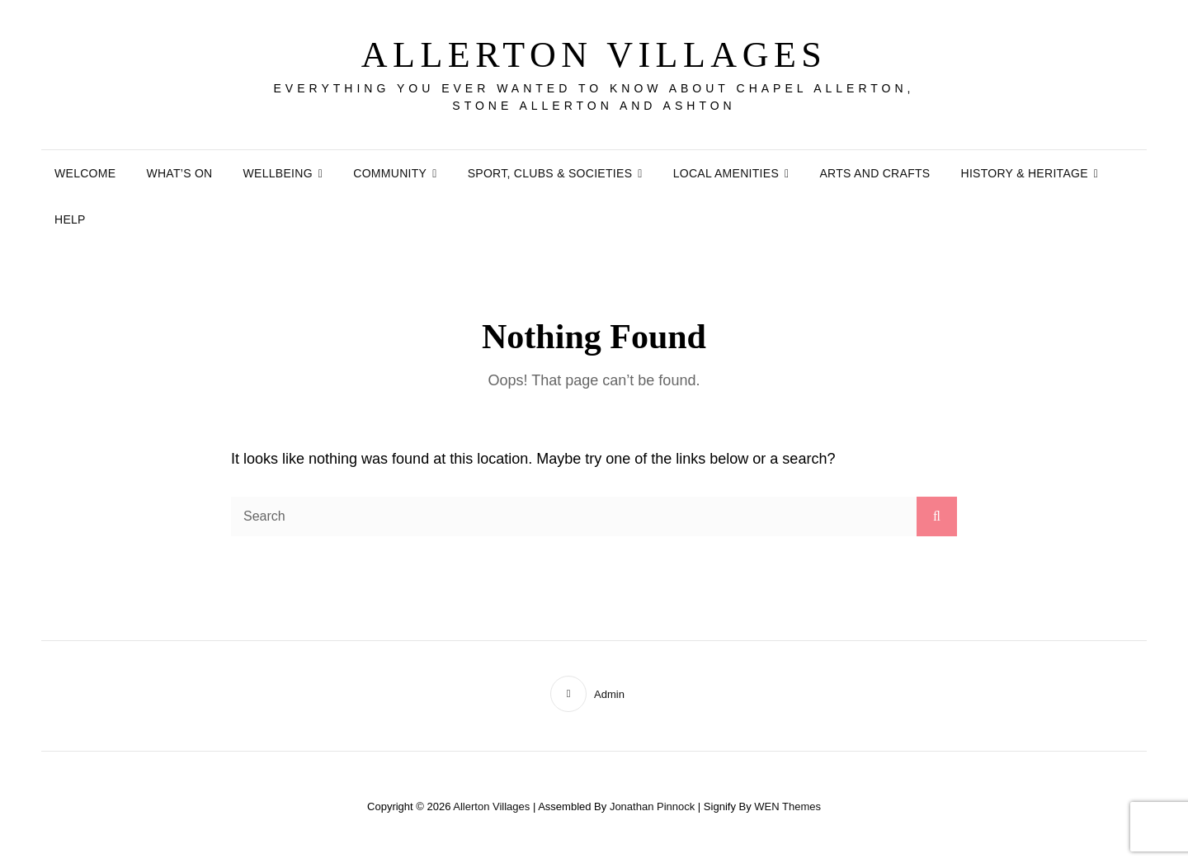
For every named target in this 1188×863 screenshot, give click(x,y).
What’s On (179, 173)
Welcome (85, 173)
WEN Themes (787, 806)
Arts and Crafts (874, 173)
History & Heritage (1023, 173)
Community (390, 173)
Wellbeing (278, 173)
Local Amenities (726, 173)
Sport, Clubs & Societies (550, 173)
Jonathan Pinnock (652, 806)
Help (70, 219)
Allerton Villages (594, 55)
